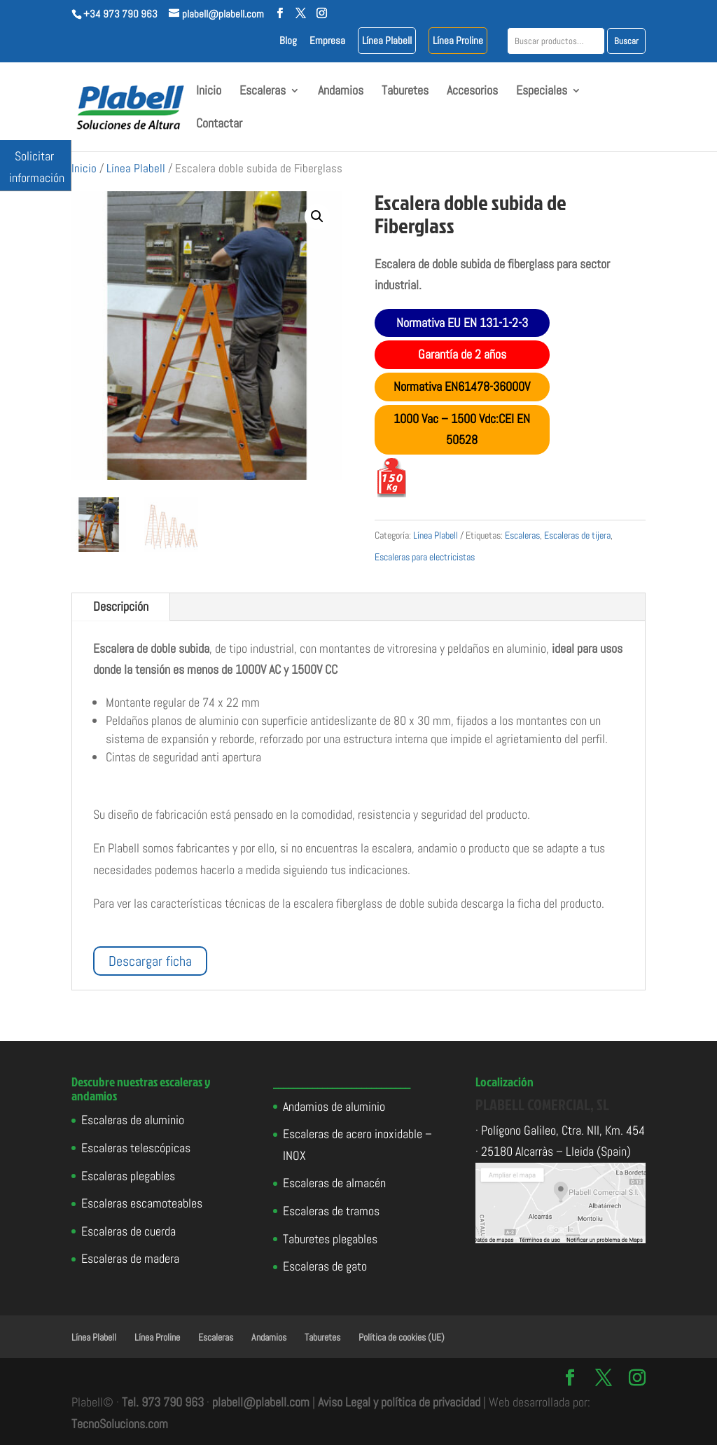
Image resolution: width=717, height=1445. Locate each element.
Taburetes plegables (330, 1239)
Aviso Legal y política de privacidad (399, 1402)
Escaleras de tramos (331, 1211)
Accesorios (472, 91)
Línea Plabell (387, 41)
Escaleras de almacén (334, 1183)
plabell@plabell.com (260, 1402)
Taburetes (405, 91)
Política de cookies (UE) (401, 1337)
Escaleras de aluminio (132, 1120)
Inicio (208, 91)
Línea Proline (458, 41)
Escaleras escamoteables (141, 1203)
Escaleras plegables (128, 1176)
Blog (288, 41)
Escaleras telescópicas (135, 1148)
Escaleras (262, 91)
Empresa (327, 41)
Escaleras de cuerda (128, 1231)
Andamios (340, 91)
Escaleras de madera (130, 1258)
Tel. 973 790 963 (163, 1402)
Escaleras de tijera (577, 535)
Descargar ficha (150, 961)
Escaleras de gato (325, 1266)
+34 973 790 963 (120, 13)
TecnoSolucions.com (119, 1424)
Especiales (541, 91)
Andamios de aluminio (334, 1106)
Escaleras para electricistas (425, 557)
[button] (317, 216)
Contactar (219, 124)
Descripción (120, 606)
